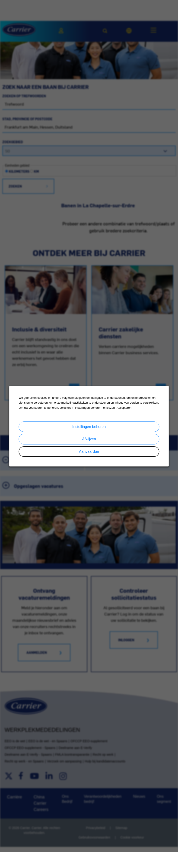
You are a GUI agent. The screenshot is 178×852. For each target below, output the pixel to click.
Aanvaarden (89, 453)
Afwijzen (89, 441)
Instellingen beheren (89, 429)
